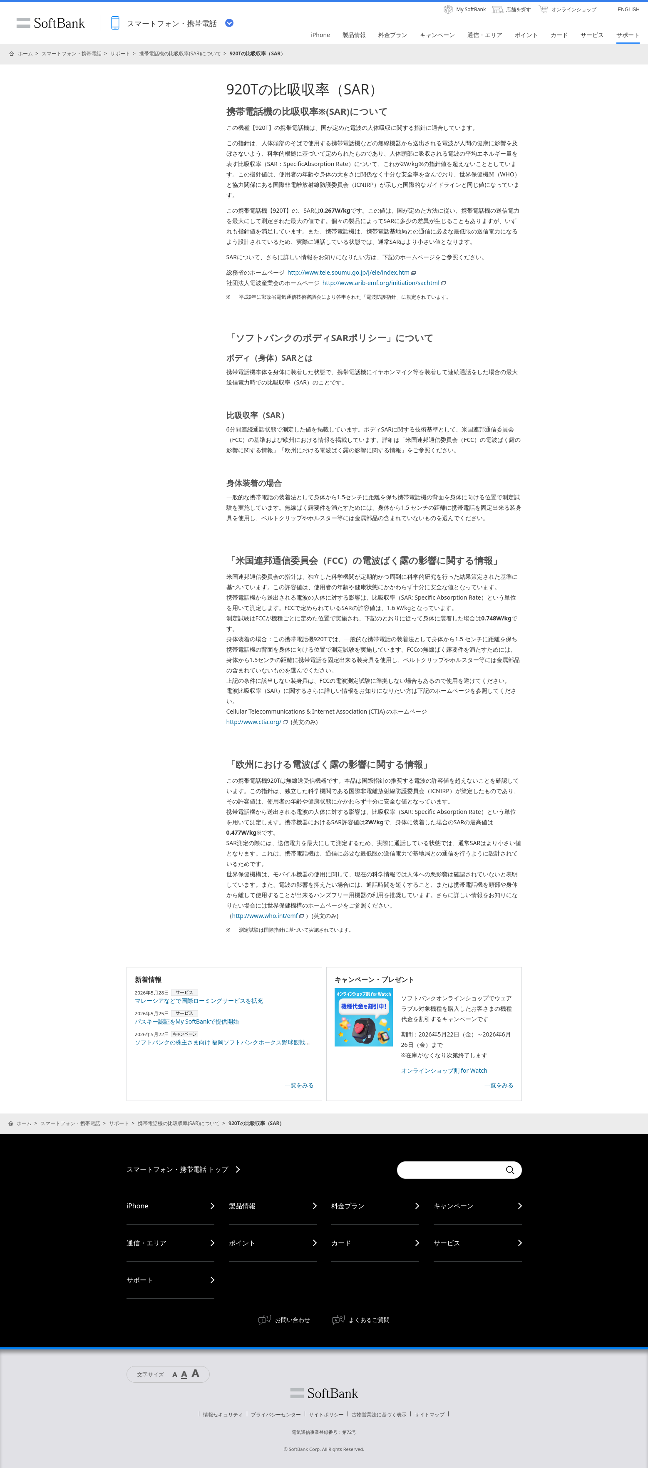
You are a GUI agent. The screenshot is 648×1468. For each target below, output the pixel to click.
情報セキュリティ (223, 1414)
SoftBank (50, 23)
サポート (120, 53)
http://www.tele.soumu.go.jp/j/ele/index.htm (352, 272)
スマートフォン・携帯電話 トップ (177, 1169)
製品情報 (242, 1205)
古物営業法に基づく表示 (379, 1414)
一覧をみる (299, 1085)
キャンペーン (454, 1205)
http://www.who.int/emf (268, 916)
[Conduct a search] (449, 1170)
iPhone (137, 1205)
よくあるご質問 (369, 1320)
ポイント (242, 1242)
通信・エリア (146, 1242)
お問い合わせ (292, 1320)
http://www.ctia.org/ (257, 722)
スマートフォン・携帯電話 (72, 53)
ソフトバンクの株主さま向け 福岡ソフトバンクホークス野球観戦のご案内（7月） (242, 1042)
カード (341, 1242)
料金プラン (348, 1205)
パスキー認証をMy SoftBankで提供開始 (187, 1021)
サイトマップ (429, 1414)
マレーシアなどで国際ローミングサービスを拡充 (199, 1000)
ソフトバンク (324, 1393)
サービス (447, 1242)
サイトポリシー (326, 1414)
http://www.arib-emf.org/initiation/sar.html (384, 283)
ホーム (25, 53)
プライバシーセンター (276, 1414)
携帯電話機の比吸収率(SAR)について (180, 53)
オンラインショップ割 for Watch (444, 1070)
